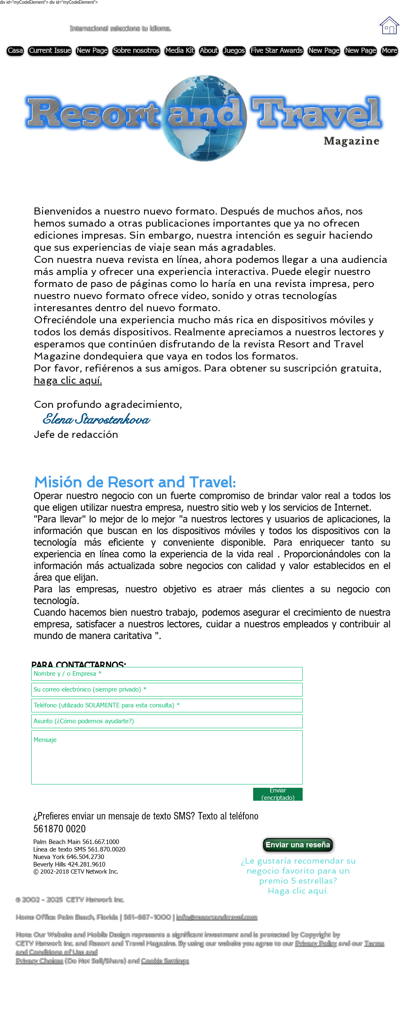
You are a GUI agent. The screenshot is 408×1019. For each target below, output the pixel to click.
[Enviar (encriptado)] (278, 794)
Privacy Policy (316, 943)
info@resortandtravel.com (217, 917)
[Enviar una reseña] (298, 845)
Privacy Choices (39, 961)
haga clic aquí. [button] (68, 380)
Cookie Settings (165, 961)
